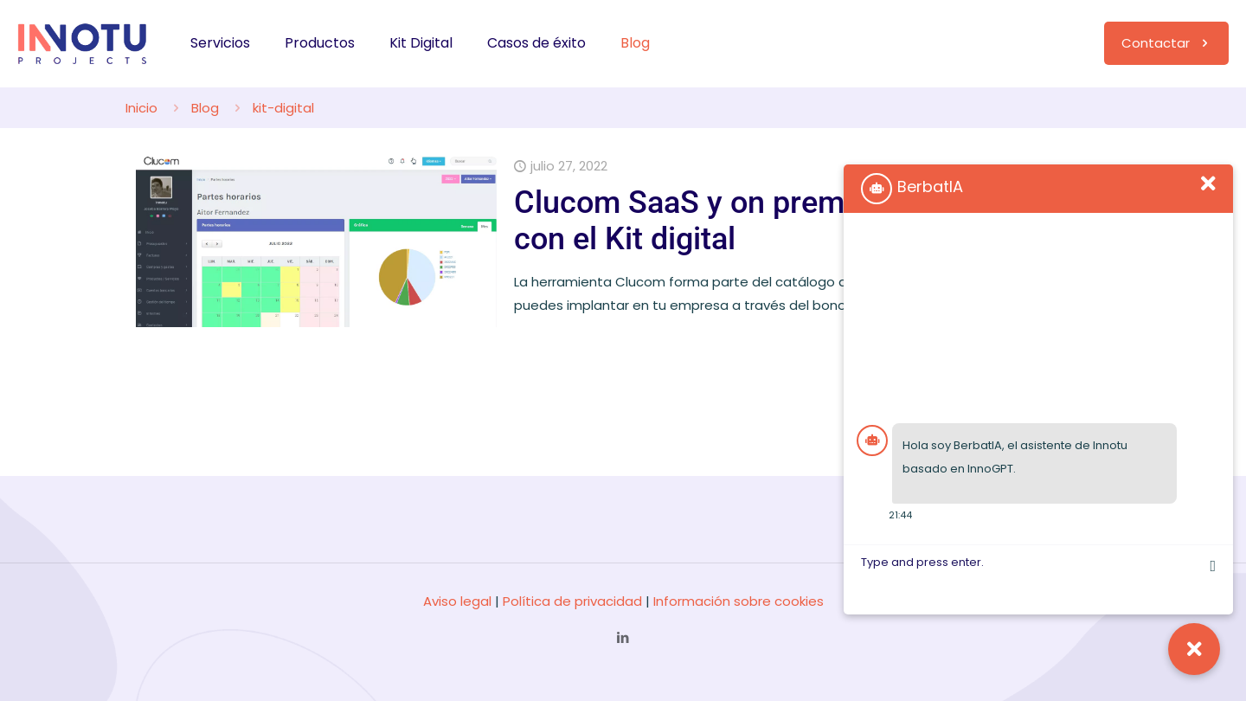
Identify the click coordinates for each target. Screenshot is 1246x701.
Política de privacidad (572, 601)
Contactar (1166, 43)
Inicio (141, 108)
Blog (205, 108)
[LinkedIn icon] (623, 637)
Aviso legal (457, 601)
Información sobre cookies (738, 601)
